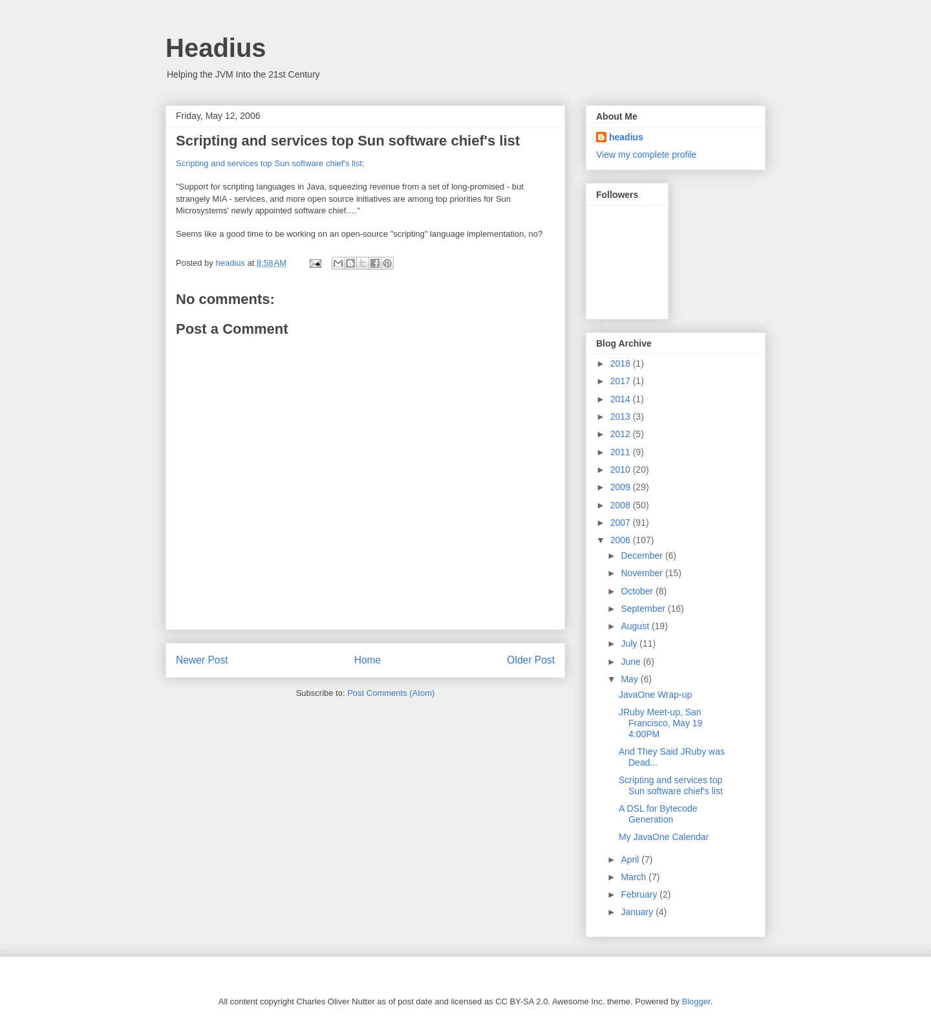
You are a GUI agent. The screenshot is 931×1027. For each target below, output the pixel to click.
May (630, 679)
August (636, 626)
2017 (621, 381)
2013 (621, 416)
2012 (621, 434)
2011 (621, 452)
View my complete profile (646, 154)
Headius (216, 48)
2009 (621, 487)
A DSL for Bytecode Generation (658, 814)
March (634, 877)
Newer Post (202, 659)
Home (367, 659)
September (644, 608)
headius (626, 137)
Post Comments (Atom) (390, 693)
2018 (621, 363)
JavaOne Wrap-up (655, 694)
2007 (621, 522)
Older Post (531, 659)
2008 (621, 505)
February (640, 894)
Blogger (696, 1001)
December (643, 555)
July (630, 643)
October (638, 591)
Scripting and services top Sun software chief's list (269, 163)
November (643, 573)
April (631, 859)
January (638, 912)
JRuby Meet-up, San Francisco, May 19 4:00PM (660, 723)
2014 (621, 399)
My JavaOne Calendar (664, 837)
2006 (621, 540)
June (632, 661)
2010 (621, 469)
